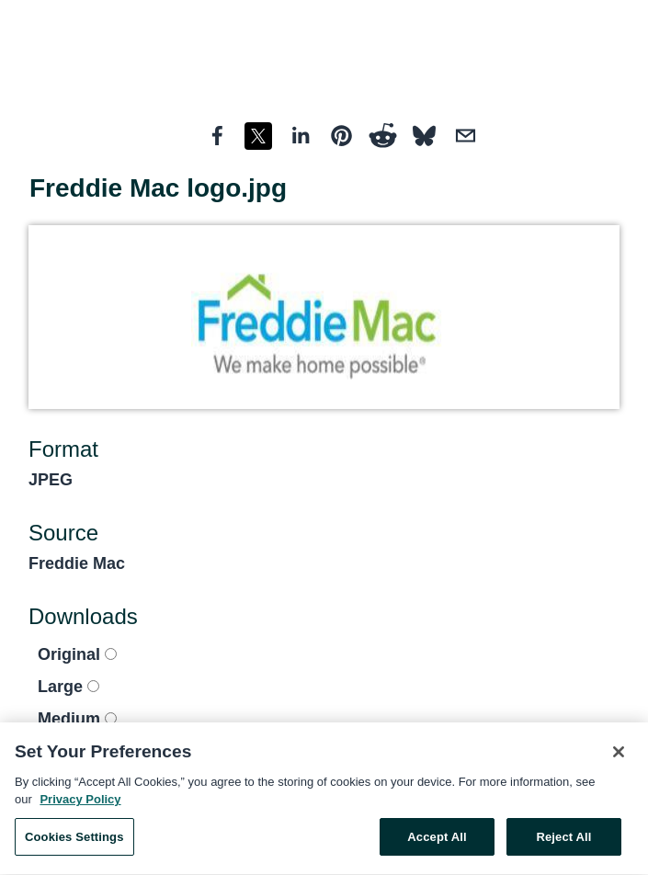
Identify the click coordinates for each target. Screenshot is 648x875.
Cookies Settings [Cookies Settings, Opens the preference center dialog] (74, 840)
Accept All (436, 840)
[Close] (618, 754)
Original (77, 654)
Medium (77, 719)
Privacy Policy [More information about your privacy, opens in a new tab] (80, 802)
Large (68, 686)
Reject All (563, 840)
